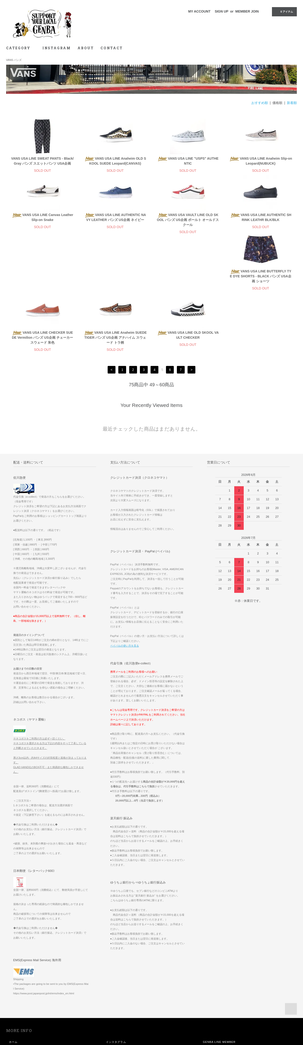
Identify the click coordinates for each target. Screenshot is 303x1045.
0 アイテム (284, 11)
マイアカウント (116, 992)
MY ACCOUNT (199, 11)
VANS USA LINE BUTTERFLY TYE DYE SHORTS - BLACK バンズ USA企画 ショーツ (42, 281)
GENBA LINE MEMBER (219, 985)
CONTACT (112, 48)
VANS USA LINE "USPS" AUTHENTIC (187, 161)
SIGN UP (221, 11)
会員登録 (111, 998)
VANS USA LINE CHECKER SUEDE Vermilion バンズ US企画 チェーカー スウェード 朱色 (115, 281)
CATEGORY (21, 48)
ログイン (111, 1005)
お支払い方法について (23, 992)
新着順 (292, 103)
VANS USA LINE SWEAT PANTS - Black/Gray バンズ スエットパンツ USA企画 (42, 161)
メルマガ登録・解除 (119, 1012)
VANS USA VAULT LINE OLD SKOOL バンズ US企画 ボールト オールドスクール (188, 220)
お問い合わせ (17, 1018)
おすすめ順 (259, 103)
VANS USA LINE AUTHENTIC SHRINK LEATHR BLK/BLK (260, 217)
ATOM (119, 1018)
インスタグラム (116, 985)
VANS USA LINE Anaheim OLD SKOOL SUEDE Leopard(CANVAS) (115, 161)
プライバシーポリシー (23, 1012)
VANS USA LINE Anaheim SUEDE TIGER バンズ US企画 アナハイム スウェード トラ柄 (187, 281)
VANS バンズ (14, 60)
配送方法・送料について (25, 998)
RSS (109, 1018)
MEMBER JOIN (247, 11)
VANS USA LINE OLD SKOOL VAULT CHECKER (261, 278)
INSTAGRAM (56, 48)
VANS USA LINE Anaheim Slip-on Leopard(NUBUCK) (260, 161)
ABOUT (86, 48)
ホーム (13, 985)
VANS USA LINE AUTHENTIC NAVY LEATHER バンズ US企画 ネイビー (115, 217)
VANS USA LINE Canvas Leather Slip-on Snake (42, 217)
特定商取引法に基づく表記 (26, 1005)
